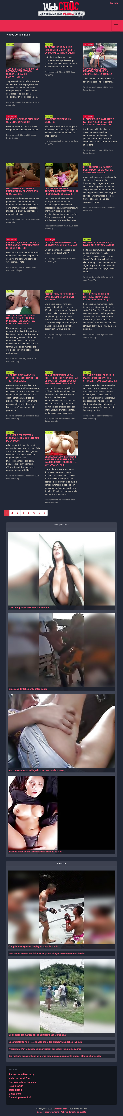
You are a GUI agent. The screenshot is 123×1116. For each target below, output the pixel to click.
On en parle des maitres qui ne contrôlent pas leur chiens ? (37, 1035)
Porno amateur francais (22, 1082)
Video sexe (15, 1093)
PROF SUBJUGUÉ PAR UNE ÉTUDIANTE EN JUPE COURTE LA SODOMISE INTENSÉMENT (60, 50)
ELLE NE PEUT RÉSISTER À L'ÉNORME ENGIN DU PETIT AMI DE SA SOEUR (22, 438)
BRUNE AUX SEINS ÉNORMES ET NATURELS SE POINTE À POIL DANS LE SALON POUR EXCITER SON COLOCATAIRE (61, 460)
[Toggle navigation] (115, 26)
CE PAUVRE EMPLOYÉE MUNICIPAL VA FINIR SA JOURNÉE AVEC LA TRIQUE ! (97, 71)
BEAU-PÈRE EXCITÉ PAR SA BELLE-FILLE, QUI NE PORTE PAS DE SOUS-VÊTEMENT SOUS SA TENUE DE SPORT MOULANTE (61, 379)
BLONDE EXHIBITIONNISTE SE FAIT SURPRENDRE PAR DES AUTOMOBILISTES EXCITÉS (98, 122)
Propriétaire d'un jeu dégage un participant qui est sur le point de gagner (44, 1049)
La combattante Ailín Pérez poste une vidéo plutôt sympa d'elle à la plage (45, 1042)
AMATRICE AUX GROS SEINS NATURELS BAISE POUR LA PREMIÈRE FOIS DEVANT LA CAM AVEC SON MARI (21, 319)
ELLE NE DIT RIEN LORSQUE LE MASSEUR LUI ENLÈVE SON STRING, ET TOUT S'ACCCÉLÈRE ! (100, 378)
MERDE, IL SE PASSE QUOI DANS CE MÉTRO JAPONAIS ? (22, 120)
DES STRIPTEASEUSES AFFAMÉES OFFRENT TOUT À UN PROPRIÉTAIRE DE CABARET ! (61, 191)
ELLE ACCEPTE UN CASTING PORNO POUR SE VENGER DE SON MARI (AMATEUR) (98, 170)
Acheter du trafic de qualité (73, 1112)
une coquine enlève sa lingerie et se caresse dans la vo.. (36, 770)
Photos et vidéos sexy (21, 1074)
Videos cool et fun (19, 1078)
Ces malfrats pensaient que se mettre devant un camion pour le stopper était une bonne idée (54, 1056)
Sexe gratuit (16, 1086)
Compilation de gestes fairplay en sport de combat (33, 946)
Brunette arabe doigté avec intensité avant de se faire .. (36, 851)
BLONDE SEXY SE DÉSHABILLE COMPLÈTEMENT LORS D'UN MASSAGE (60, 297)
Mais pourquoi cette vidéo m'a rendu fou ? (29, 607)
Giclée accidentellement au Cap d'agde (27, 689)
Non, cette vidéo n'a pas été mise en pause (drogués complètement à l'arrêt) (46, 953)
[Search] (107, 25)
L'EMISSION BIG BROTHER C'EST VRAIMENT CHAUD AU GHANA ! (61, 244)
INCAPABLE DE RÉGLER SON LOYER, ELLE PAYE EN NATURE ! (99, 244)
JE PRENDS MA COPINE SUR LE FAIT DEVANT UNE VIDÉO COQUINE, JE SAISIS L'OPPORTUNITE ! (22, 72)
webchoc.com (60, 1109)
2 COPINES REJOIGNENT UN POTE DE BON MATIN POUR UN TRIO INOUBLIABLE (22, 378)
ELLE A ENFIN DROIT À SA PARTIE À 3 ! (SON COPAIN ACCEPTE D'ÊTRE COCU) (96, 297)
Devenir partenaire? (20, 1097)
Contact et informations (48, 1112)
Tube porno (15, 1089)
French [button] (114, 3)
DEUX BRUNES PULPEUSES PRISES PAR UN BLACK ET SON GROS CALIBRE (22, 191)
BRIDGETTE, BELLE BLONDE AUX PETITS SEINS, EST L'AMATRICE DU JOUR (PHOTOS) (23, 245)
